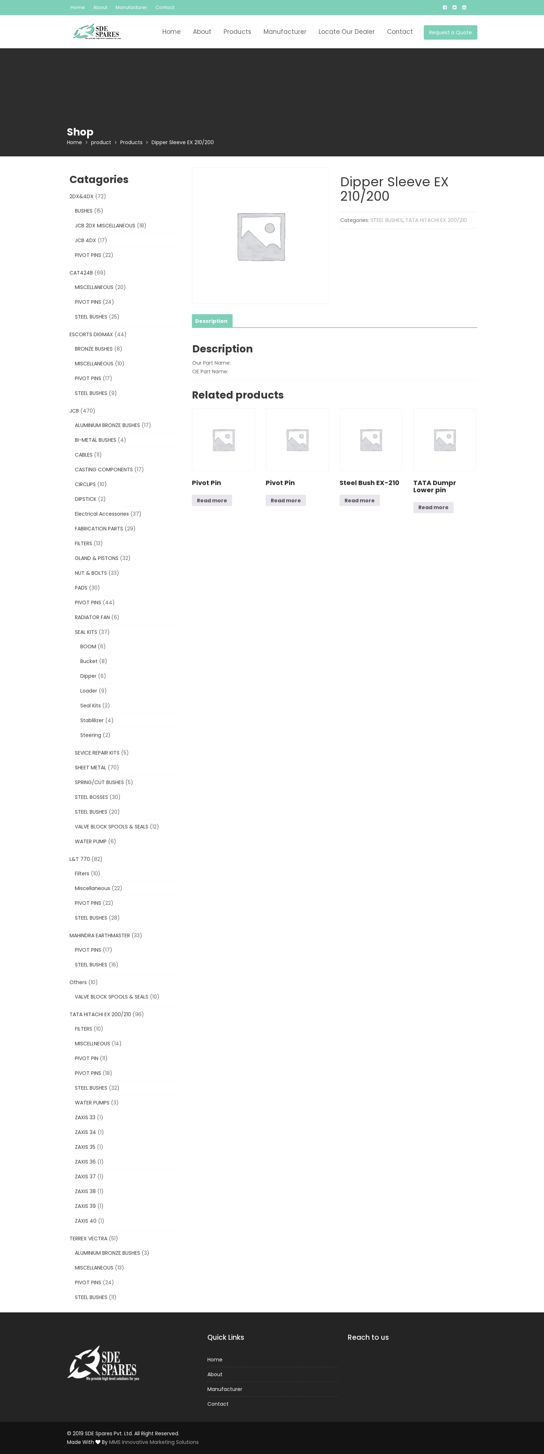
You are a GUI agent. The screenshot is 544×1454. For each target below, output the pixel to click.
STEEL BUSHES (386, 220)
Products (237, 31)
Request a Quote (450, 32)
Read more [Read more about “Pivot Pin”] (212, 500)
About (100, 7)
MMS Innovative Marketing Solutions (154, 1442)
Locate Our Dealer (347, 31)
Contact (165, 7)
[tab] (211, 321)
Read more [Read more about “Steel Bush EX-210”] (360, 500)
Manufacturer (131, 7)
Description (211, 321)
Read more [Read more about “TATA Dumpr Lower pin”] (433, 507)
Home (78, 7)
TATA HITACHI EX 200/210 (436, 220)
